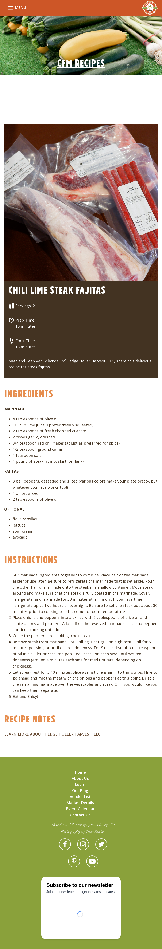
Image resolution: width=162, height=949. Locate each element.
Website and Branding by (83, 824)
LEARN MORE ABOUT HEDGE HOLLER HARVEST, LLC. (52, 734)
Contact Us (80, 814)
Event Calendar (80, 808)
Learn (80, 784)
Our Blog (80, 790)
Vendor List (80, 796)
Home (80, 772)
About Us (80, 778)
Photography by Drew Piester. (83, 831)
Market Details (80, 802)
